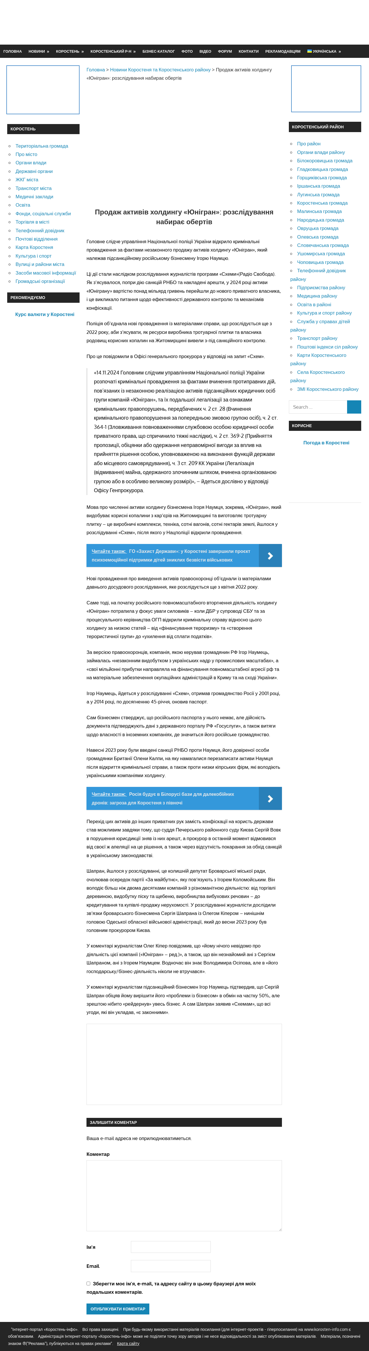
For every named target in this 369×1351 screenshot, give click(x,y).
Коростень (68, 51)
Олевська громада (318, 237)
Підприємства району (321, 287)
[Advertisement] (257, 22)
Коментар (98, 1154)
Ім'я (90, 1247)
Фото (187, 51)
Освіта (23, 205)
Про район (309, 143)
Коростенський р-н (111, 51)
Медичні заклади (34, 196)
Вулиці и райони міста (40, 264)
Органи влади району (321, 152)
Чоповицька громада (320, 262)
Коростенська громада (322, 203)
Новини (37, 51)
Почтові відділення (37, 239)
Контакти (249, 51)
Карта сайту (128, 1343)
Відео (205, 51)
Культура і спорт (34, 256)
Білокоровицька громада (325, 160)
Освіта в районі (314, 304)
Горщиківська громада (322, 177)
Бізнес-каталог (158, 51)
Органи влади (31, 162)
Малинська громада (319, 211)
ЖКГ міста (27, 179)
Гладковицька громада (322, 169)
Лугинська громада (318, 194)
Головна (12, 51)
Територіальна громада (42, 146)
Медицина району (317, 296)
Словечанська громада (323, 245)
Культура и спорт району (324, 313)
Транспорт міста (34, 188)
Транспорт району (317, 338)
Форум (225, 51)
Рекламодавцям (283, 51)
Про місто (26, 154)
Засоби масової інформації (46, 273)
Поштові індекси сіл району (327, 347)
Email (92, 1266)
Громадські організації (40, 281)
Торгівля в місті (32, 222)
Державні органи (34, 171)
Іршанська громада (318, 186)
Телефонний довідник (40, 230)
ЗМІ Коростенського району (328, 389)
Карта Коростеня (34, 247)
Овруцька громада (318, 228)
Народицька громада (320, 220)
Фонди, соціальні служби (43, 213)
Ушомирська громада (321, 253)
